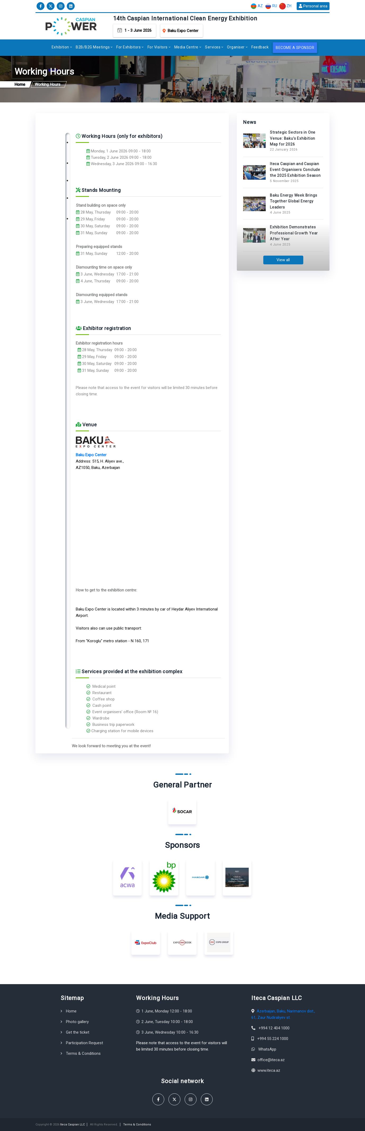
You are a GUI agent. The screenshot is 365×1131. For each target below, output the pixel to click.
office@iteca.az (271, 1059)
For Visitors (158, 47)
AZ (256, 6)
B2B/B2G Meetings (93, 47)
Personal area (313, 6)
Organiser (236, 47)
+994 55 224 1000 (272, 1038)
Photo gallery (77, 1021)
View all (283, 259)
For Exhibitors (128, 47)
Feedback (260, 47)
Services (212, 47)
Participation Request (84, 1042)
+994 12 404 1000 (274, 1028)
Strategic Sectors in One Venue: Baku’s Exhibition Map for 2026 (292, 138)
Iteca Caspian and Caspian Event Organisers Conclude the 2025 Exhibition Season (295, 170)
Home (71, 1011)
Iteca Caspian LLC (72, 1124)
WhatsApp (267, 1049)
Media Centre (186, 47)
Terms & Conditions (83, 1053)
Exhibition (60, 47)
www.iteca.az (268, 1070)
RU (271, 6)
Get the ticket (77, 1032)
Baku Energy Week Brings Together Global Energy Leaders (293, 201)
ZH (285, 6)
